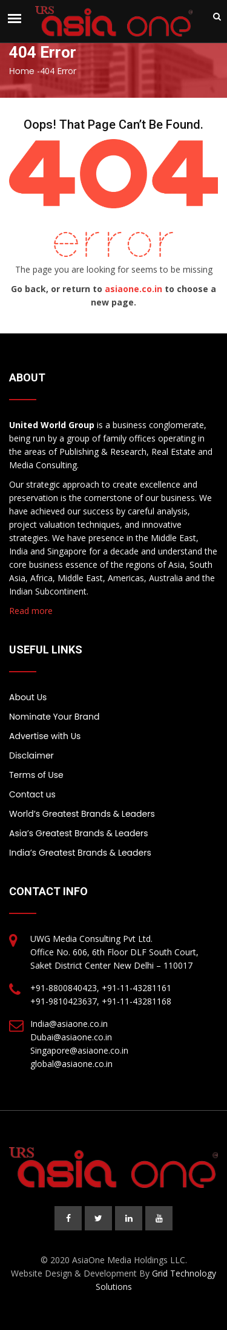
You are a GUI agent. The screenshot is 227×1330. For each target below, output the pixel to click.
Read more (31, 610)
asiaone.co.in (133, 289)
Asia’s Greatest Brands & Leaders (78, 833)
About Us (28, 697)
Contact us (32, 794)
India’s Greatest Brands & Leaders (80, 853)
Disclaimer (31, 755)
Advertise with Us (45, 736)
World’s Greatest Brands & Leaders (82, 814)
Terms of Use (36, 775)
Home (22, 71)
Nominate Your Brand (54, 717)
